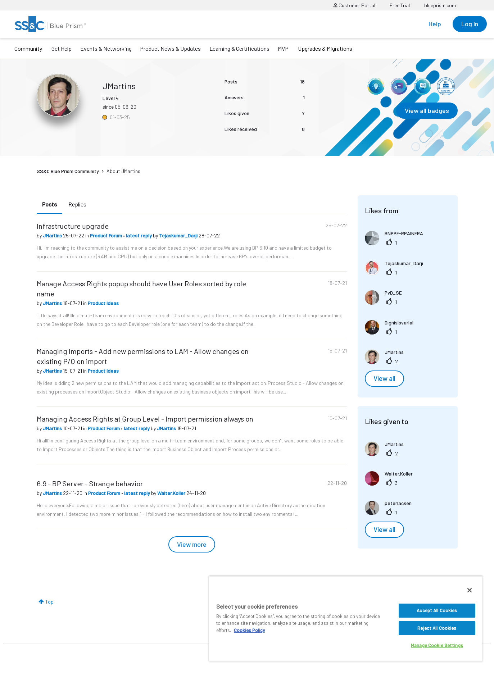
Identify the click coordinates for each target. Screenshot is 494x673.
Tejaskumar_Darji (179, 235)
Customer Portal (354, 5)
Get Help (61, 48)
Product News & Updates (170, 48)
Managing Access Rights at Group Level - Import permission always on (145, 418)
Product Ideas (103, 303)
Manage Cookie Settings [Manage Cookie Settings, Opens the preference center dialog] (437, 645)
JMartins (53, 235)
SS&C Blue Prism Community (68, 171)
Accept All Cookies (437, 610)
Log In (469, 24)
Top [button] (49, 602)
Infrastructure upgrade (73, 226)
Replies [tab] (77, 204)
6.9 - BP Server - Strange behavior (90, 483)
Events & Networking (106, 48)
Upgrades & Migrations (325, 48)
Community (28, 48)
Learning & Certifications (239, 48)
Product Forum (106, 235)
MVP (283, 48)
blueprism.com (440, 5)
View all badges (427, 110)
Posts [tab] (49, 204)
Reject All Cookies (436, 628)
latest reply (139, 235)
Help (435, 24)
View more (192, 544)
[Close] (469, 590)
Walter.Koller (171, 493)
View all (384, 378)
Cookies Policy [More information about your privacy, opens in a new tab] (249, 630)
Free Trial (400, 5)
